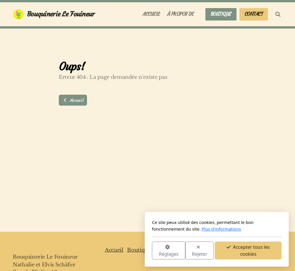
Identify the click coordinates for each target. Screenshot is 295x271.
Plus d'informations (152, 229)
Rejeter (130, 251)
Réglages (99, 251)
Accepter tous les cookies (179, 250)
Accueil (73, 100)
